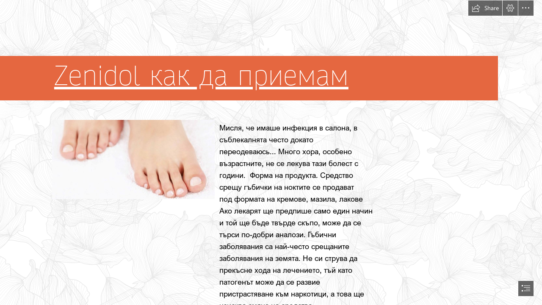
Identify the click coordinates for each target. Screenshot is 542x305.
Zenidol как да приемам (201, 76)
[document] (271, 152)
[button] (485, 8)
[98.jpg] (133, 159)
